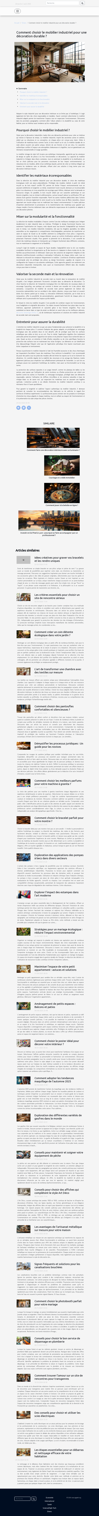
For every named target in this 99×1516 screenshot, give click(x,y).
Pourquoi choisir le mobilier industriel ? (33, 92)
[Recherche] (62, 3)
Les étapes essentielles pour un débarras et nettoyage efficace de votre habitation (59, 1453)
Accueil (16, 23)
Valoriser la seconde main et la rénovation (34, 103)
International (49, 1501)
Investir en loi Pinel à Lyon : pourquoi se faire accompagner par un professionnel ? (49, 534)
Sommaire (22, 88)
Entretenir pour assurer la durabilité (32, 106)
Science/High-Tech (49, 1508)
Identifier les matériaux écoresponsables (34, 95)
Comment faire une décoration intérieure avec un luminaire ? (53, 450)
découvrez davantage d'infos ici (27, 312)
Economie (49, 1498)
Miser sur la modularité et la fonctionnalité (35, 99)
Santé (49, 1504)
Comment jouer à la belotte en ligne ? (62, 505)
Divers (24, 23)
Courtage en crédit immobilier (62, 478)
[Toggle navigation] (17, 11)
